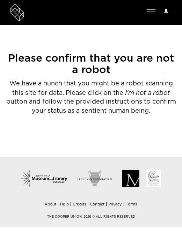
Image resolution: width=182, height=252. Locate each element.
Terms (131, 204)
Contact (97, 204)
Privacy (115, 204)
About (50, 204)
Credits (79, 204)
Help (64, 204)
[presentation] (63, 138)
